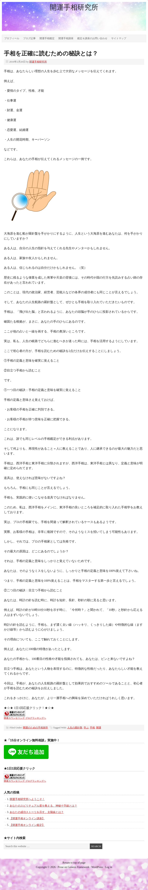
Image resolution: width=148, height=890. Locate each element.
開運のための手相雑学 (35, 727)
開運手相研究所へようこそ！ (27, 799)
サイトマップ (118, 38)
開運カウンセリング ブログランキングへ (25, 718)
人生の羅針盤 (74, 727)
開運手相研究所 (74, 7)
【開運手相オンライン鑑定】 (27, 825)
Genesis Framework (78, 867)
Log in (108, 867)
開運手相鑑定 (47, 38)
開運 (98, 727)
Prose (61, 867)
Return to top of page (74, 862)
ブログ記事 (29, 38)
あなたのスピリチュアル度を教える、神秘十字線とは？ (43, 805)
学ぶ (86, 727)
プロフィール (11, 38)
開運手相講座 (65, 38)
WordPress (97, 867)
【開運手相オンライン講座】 (27, 818)
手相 (92, 727)
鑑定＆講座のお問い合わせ (92, 38)
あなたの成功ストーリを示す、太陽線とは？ (37, 812)
